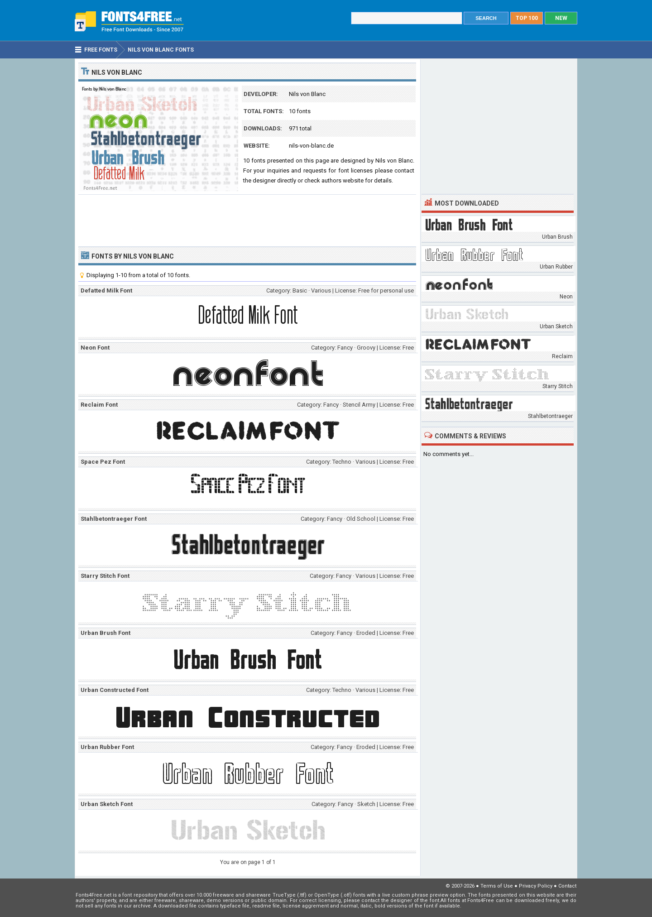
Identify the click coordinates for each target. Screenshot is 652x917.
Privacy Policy (535, 886)
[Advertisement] (247, 219)
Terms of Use (496, 886)
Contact (567, 886)
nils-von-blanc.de (311, 145)
